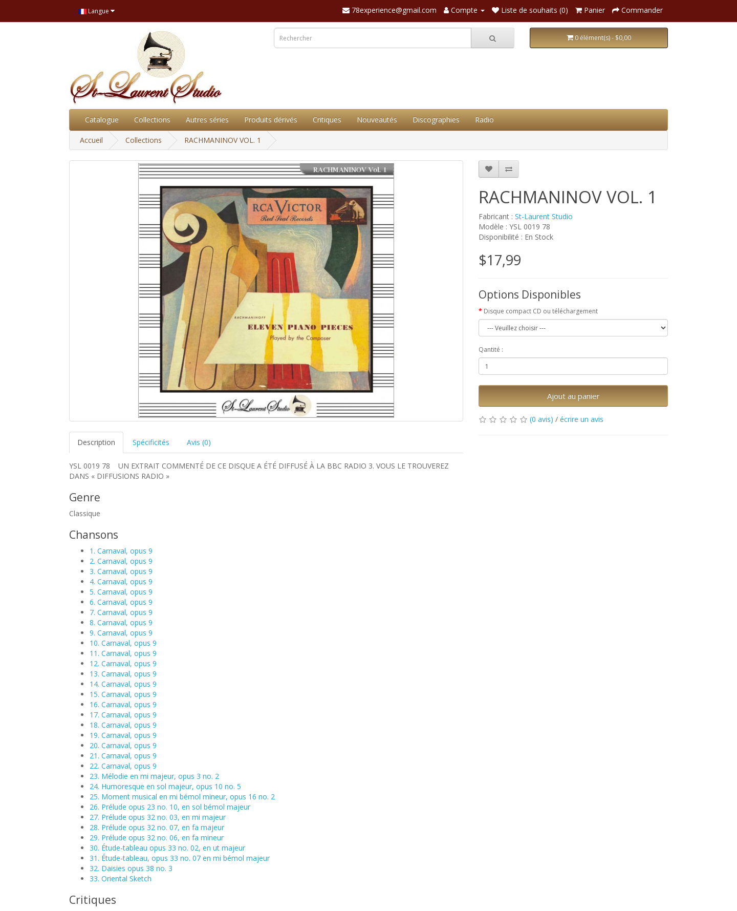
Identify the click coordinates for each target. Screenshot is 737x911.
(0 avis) (541, 419)
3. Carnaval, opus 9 (121, 571)
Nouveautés (377, 119)
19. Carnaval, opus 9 (123, 735)
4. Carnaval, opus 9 (121, 581)
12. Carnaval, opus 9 (123, 663)
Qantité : (491, 349)
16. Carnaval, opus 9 (123, 704)
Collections (152, 119)
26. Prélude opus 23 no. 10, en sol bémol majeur (170, 807)
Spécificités (151, 442)
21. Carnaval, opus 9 (123, 755)
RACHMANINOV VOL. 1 (222, 140)
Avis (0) (199, 442)
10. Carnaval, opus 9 (123, 643)
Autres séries (207, 119)
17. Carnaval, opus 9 (123, 714)
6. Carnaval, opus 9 (121, 602)
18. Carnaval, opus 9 (123, 725)
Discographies (436, 119)
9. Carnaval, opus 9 (121, 633)
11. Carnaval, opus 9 (123, 653)
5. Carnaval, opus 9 (121, 592)
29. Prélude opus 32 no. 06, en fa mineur (157, 837)
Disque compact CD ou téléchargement (541, 311)
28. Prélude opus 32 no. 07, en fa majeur (157, 827)
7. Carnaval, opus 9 (121, 612)
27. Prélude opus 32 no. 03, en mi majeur (158, 817)
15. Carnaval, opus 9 (123, 694)
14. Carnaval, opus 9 (123, 684)
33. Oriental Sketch (120, 878)
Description (96, 442)
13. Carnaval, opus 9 (123, 674)
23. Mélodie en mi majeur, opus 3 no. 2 (154, 776)
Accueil (91, 140)
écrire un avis (581, 419)
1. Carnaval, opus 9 (121, 551)
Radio (484, 119)
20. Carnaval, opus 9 (123, 745)
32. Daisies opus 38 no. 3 (131, 868)
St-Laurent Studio (544, 216)
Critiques (327, 119)
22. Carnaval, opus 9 (123, 766)
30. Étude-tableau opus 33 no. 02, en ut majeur (167, 848)
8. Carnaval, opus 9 (121, 622)
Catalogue (102, 119)
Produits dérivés (270, 119)
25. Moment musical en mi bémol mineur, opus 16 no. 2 (182, 796)
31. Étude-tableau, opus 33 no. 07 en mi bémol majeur (180, 858)
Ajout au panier (573, 396)
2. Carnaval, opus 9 (121, 561)
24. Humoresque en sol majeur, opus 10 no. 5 (165, 786)
